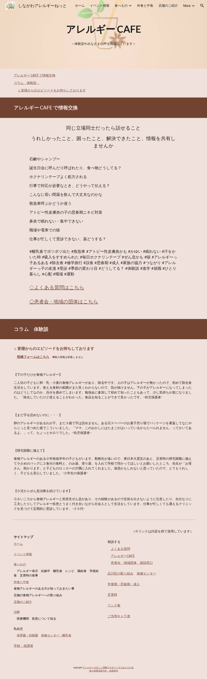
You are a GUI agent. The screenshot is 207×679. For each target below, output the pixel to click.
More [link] (187, 6)
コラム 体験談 (27, 83)
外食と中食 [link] (145, 5)
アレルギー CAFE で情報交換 (34, 75)
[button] (202, 5)
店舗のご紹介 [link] (168, 5)
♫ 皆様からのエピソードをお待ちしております (52, 90)
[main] (103, 29)
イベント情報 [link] (99, 5)
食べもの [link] (121, 5)
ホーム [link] (80, 5)
